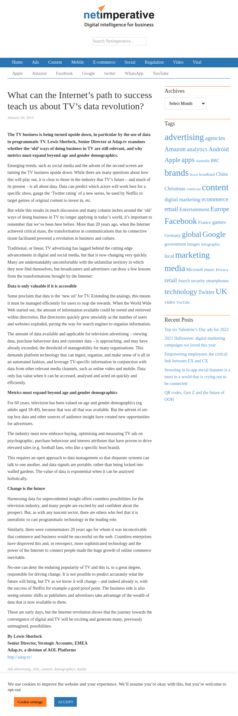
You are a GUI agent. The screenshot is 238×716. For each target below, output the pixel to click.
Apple (17, 73)
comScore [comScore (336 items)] (194, 189)
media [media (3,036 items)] (175, 268)
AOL (36, 669)
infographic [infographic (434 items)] (210, 244)
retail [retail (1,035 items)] (171, 280)
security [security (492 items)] (198, 280)
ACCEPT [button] (65, 702)
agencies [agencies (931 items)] (215, 138)
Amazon (39, 73)
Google (88, 73)
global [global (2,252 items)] (191, 234)
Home (17, 62)
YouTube (161, 73)
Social (130, 62)
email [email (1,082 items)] (171, 209)
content (46, 669)
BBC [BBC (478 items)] (215, 160)
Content (55, 62)
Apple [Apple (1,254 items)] (172, 160)
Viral (197, 62)
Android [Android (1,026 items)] (219, 149)
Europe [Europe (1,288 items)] (219, 209)
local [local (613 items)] (169, 256)
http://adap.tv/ (19, 657)
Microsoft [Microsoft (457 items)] (194, 269)
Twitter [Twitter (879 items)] (206, 292)
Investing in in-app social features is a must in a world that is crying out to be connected (197, 377)
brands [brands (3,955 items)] (177, 173)
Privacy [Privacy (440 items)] (222, 269)
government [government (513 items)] (175, 244)
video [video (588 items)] (170, 302)
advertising (22, 669)
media (81, 669)
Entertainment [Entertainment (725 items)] (194, 209)
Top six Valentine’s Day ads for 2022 (197, 329)
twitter (110, 73)
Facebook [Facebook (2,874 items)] (181, 221)
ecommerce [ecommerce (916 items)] (214, 199)
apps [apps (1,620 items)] (188, 160)
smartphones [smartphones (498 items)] (217, 280)
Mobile (77, 62)
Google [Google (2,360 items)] (214, 234)
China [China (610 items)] (222, 174)
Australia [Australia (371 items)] (202, 161)
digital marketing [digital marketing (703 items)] (183, 199)
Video (178, 62)
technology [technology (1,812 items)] (181, 292)
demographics (64, 669)
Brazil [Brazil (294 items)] (194, 174)
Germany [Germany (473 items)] (173, 235)
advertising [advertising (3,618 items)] (184, 137)
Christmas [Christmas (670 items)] (175, 189)
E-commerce (104, 62)
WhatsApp (134, 73)
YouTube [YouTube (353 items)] (183, 302)
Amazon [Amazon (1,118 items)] (175, 149)
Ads (35, 62)
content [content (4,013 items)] (215, 187)
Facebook (64, 73)
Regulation (154, 62)
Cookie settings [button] (30, 702)
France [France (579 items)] (204, 222)
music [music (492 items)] (209, 269)
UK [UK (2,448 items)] (221, 291)
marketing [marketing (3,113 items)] (192, 255)
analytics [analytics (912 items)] (197, 149)
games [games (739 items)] (219, 222)
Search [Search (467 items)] (184, 281)
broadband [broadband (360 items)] (207, 174)
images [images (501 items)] (193, 244)
